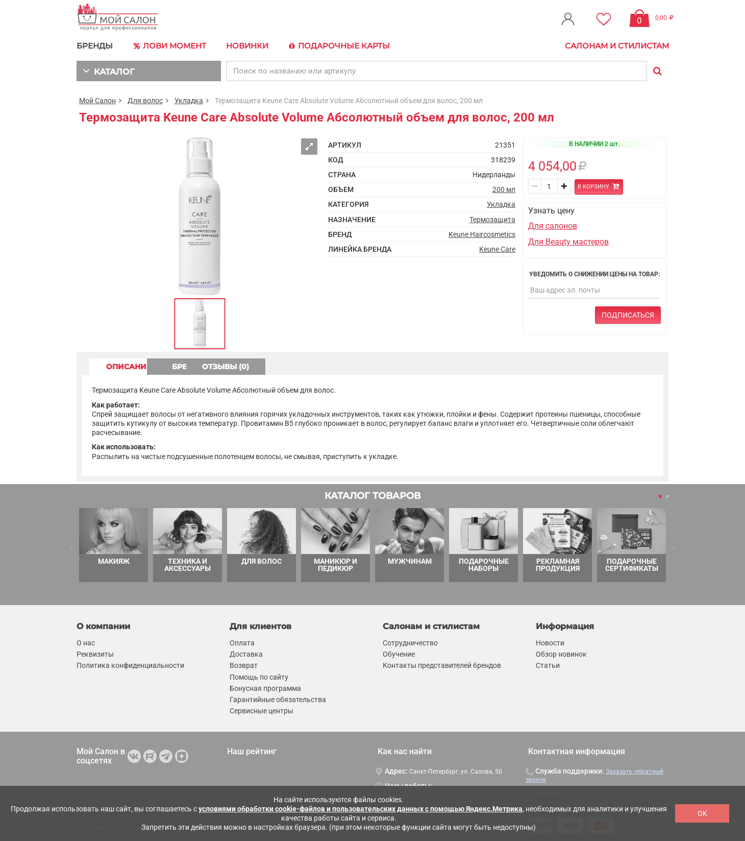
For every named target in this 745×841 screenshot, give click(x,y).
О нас (86, 642)
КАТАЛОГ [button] (108, 70)
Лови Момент (169, 46)
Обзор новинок (561, 654)
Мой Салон (97, 100)
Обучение (399, 654)
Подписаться (628, 314)
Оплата (242, 642)
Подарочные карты (338, 46)
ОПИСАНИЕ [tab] (130, 366)
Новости (550, 642)
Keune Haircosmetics (482, 234)
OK (702, 813)
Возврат (244, 665)
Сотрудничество (410, 642)
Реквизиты (95, 654)
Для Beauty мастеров (568, 241)
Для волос (145, 100)
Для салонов (552, 226)
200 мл (503, 189)
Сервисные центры (261, 711)
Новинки (247, 46)
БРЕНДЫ (95, 46)
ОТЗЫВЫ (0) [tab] (306, 366)
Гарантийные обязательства (278, 699)
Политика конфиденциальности (130, 665)
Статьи (548, 665)
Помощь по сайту (259, 676)
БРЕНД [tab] (218, 366)
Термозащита (492, 219)
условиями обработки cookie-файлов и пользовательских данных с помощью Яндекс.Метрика (360, 809)
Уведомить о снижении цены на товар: (594, 273)
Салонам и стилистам (617, 46)
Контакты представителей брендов (442, 665)
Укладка (189, 100)
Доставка (246, 654)
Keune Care (497, 249)
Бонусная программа (265, 688)
